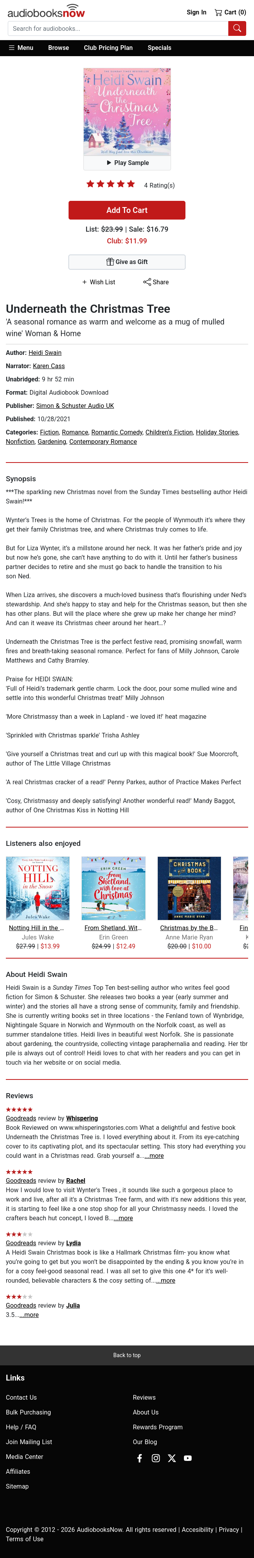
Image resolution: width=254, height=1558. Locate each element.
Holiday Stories (217, 432)
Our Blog (145, 1442)
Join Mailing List (29, 1442)
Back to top (127, 1355)
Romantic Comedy (117, 432)
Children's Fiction (169, 432)
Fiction (49, 432)
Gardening (52, 441)
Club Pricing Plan (108, 47)
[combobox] (127, 28)
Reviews (144, 1397)
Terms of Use (25, 1539)
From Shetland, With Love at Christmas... (114, 928)
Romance (75, 432)
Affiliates (18, 1471)
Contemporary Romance (103, 441)
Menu (20, 47)
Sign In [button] (196, 12)
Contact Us (21, 1397)
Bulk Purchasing (28, 1412)
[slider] (110, 183)
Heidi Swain (45, 352)
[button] (24, 48)
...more (154, 1155)
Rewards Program (158, 1427)
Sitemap (17, 1486)
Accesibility (197, 1529)
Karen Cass (49, 366)
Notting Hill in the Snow (38, 928)
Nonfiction (20, 441)
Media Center (24, 1457)
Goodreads (21, 1118)
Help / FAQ (21, 1427)
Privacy (229, 1529)
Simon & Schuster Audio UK (75, 405)
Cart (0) (230, 12)
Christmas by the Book (189, 928)
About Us (146, 1412)
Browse (58, 47)
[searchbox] (118, 28)
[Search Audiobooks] (237, 28)
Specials (159, 47)
